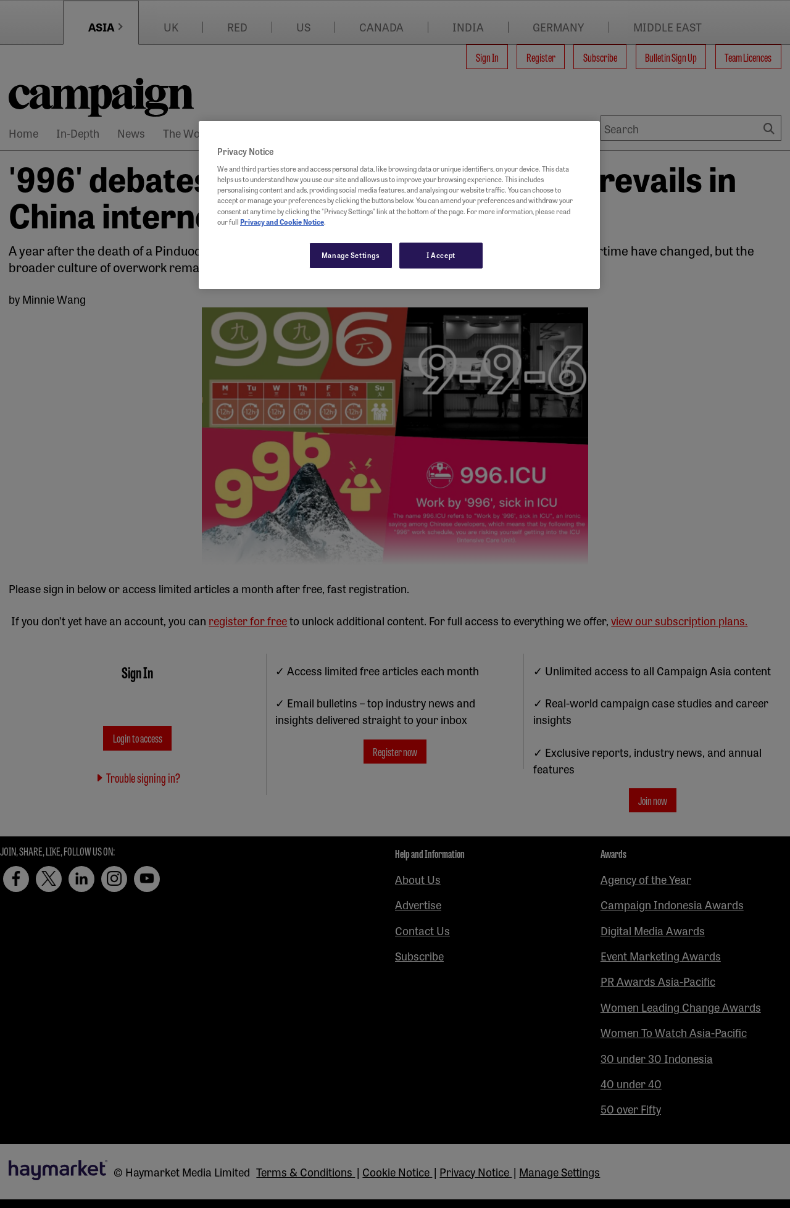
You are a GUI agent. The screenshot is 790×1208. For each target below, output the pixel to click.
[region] (399, 205)
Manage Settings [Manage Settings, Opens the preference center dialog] (351, 255)
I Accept (440, 255)
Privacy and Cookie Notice (282, 222)
